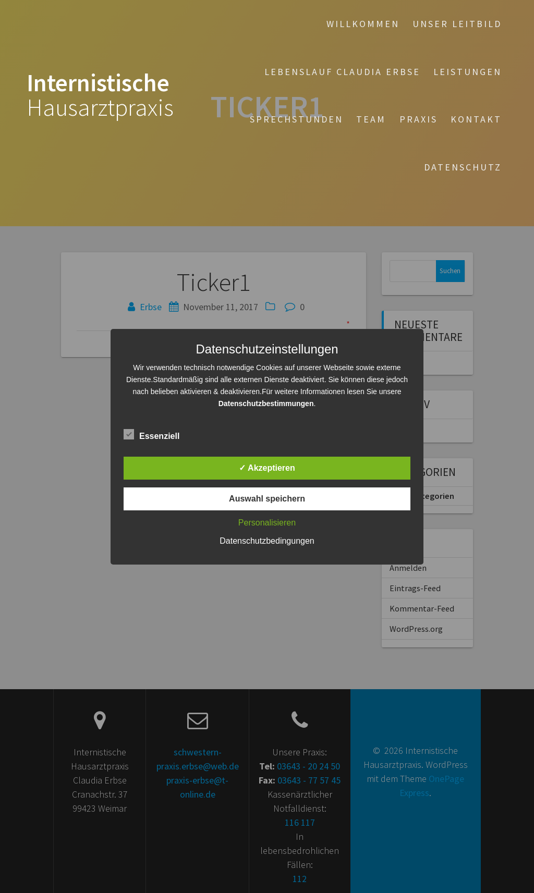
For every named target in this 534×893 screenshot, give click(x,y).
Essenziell (151, 435)
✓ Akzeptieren (267, 467)
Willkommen (362, 24)
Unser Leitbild (457, 24)
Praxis (418, 119)
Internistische (100, 95)
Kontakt (476, 119)
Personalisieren (267, 522)
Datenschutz (463, 167)
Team (371, 119)
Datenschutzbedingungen (267, 540)
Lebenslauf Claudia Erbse (342, 72)
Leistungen (467, 72)
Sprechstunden (296, 119)
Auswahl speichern (267, 498)
